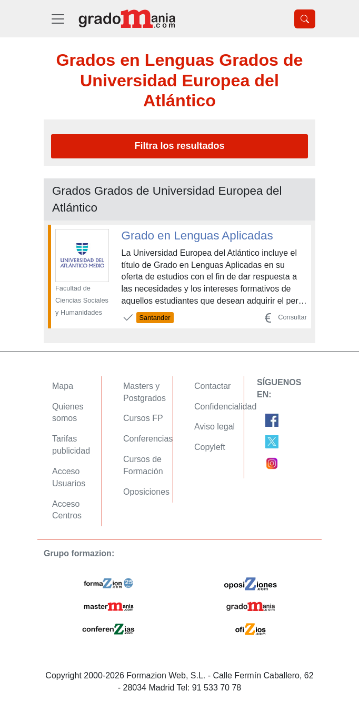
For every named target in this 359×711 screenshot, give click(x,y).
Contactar (212, 386)
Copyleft (209, 447)
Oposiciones (146, 491)
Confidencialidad (225, 406)
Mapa (62, 386)
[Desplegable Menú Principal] (58, 18)
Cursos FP (143, 418)
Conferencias (148, 438)
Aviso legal (214, 426)
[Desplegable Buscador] (304, 18)
